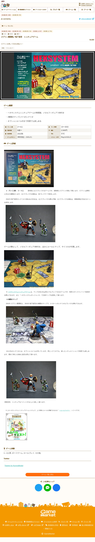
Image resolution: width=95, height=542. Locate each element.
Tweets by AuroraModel (13, 470)
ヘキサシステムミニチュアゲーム (19, 296)
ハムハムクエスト (64, 415)
